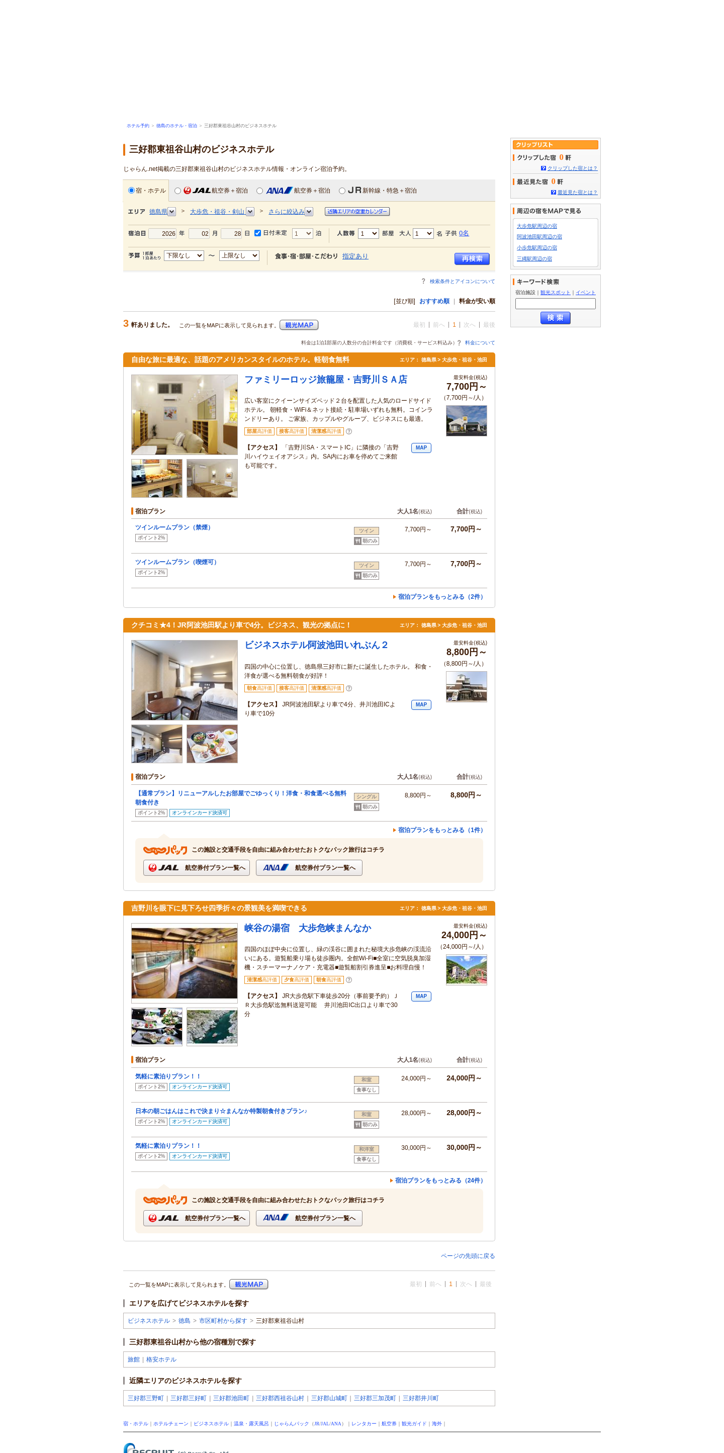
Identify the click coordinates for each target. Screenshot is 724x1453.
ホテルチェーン (171, 1423)
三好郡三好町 (188, 1398)
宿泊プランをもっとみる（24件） (440, 1180)
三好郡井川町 (421, 1398)
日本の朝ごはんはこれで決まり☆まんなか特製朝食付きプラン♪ (221, 1111)
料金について (480, 342)
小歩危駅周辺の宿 (537, 247)
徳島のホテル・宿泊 (176, 125)
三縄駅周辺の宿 (534, 258)
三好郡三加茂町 (375, 1398)
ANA (336, 1423)
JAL (325, 1423)
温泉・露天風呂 (251, 1423)
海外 (437, 1423)
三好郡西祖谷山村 (280, 1398)
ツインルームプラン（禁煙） (177, 527)
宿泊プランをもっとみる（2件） (442, 596)
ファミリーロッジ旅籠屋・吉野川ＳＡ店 (325, 380)
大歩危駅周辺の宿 (537, 226)
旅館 (134, 1359)
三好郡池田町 (231, 1398)
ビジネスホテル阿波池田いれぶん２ (316, 645)
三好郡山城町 (329, 1398)
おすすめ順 (434, 301)
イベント (586, 292)
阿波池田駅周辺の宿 (539, 236)
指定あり (355, 256)
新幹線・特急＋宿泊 (378, 190)
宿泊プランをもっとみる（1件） (442, 830)
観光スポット (555, 292)
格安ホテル (161, 1359)
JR (316, 1423)
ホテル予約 (138, 125)
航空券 (389, 1423)
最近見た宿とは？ (578, 192)
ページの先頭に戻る (468, 1255)
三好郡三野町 (146, 1398)
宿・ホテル (147, 190)
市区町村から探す (223, 1320)
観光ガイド (414, 1423)
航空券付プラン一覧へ (196, 867)
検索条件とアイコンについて (462, 281)
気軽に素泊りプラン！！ (168, 1076)
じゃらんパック (291, 1423)
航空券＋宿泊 (211, 190)
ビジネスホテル (149, 1320)
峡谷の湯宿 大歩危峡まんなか (307, 928)
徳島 (184, 1320)
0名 (464, 233)
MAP (421, 447)
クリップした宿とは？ (573, 168)
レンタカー (364, 1423)
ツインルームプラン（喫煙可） (180, 562)
